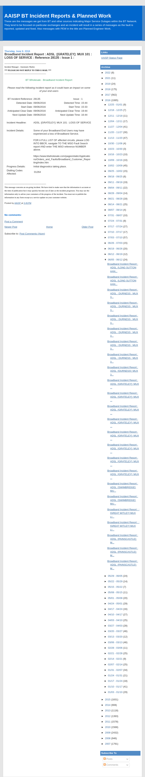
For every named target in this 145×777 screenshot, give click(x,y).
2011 (108, 721)
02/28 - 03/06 (115, 647)
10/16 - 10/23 (115, 154)
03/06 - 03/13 (115, 642)
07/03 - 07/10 (115, 237)
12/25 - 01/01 (115, 104)
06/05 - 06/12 (115, 259)
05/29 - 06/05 (115, 575)
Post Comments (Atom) (32, 233)
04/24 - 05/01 (115, 603)
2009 (108, 732)
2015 (108, 699)
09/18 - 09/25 (115, 176)
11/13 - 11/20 (115, 137)
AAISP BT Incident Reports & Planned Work (57, 16)
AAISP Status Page (112, 57)
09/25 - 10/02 (115, 171)
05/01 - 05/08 (115, 598)
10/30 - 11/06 (115, 143)
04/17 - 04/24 (115, 609)
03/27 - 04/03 (115, 625)
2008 (108, 738)
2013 (108, 710)
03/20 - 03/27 (115, 631)
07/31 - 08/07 (115, 215)
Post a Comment (14, 221)
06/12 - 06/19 (115, 254)
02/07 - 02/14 (115, 664)
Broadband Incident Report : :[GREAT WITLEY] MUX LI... (123, 513)
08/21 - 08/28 (115, 198)
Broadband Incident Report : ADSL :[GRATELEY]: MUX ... (123, 384)
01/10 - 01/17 (115, 686)
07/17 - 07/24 (115, 226)
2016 (108, 100)
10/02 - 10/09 (115, 165)
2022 (108, 72)
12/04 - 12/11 (115, 121)
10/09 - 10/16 (115, 160)
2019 (108, 83)
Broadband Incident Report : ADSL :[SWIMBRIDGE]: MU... (122, 487)
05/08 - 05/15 (115, 592)
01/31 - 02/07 (115, 670)
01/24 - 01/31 (115, 675)
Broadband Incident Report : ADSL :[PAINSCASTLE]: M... (122, 539)
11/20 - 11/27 (115, 132)
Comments (110, 764)
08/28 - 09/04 (115, 193)
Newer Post (11, 226)
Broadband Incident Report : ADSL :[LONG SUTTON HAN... (122, 268)
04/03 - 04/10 (115, 620)
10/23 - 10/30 (115, 148)
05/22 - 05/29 (115, 581)
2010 (108, 727)
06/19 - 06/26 (115, 248)
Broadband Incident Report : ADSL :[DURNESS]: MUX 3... (122, 371)
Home (49, 226)
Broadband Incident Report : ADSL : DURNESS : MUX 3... (122, 293)
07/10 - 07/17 (115, 232)
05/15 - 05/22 (115, 586)
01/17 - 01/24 (115, 681)
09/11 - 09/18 (115, 182)
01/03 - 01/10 (115, 692)
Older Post (87, 226)
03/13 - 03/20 (115, 636)
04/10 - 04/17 (115, 614)
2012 (108, 716)
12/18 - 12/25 (115, 110)
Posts (108, 759)
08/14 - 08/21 (115, 204)
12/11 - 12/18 (115, 115)
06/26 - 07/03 (115, 243)
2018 (108, 89)
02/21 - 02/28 (115, 653)
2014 (108, 705)
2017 (108, 94)
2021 (108, 78)
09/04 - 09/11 (115, 187)
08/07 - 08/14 (115, 209)
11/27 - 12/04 (115, 126)
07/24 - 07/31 (115, 220)
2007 (108, 743)
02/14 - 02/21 (115, 658)
